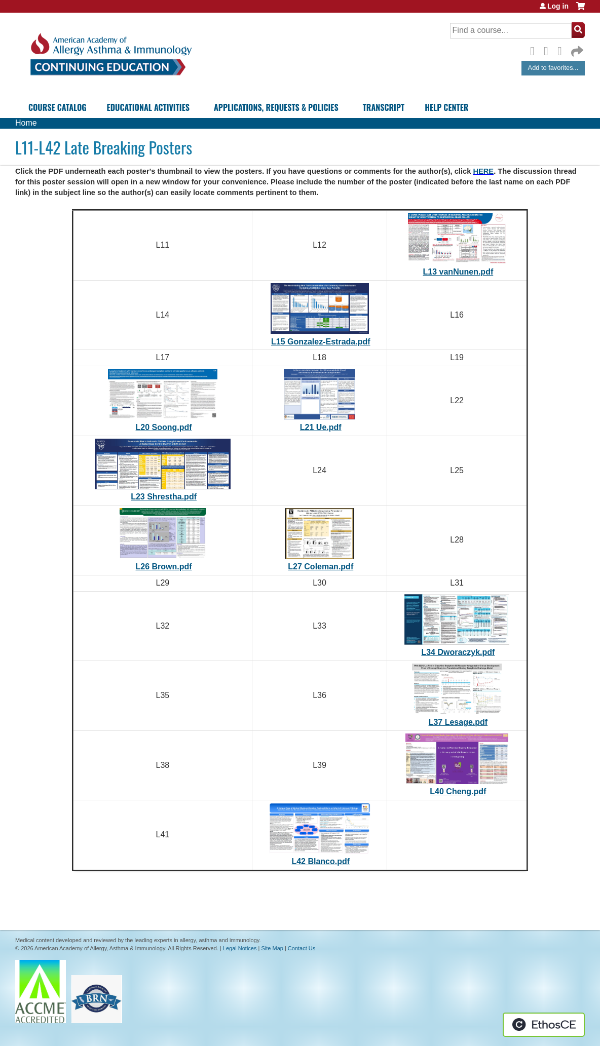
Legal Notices (240, 948)
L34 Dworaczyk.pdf (458, 652)
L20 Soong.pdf (164, 427)
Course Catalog (57, 107)
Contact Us (301, 948)
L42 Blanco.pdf (320, 861)
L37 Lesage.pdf (458, 722)
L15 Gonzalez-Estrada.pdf (320, 341)
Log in (558, 6)
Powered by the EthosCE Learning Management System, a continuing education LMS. (544, 1025)
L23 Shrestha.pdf (164, 496)
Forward (576, 49)
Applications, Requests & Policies (276, 107)
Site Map (272, 948)
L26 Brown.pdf (164, 566)
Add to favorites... (553, 67)
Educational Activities (148, 107)
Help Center (446, 107)
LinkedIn (562, 50)
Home (26, 123)
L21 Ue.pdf (321, 427)
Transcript (383, 107)
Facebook (535, 50)
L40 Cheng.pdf (458, 791)
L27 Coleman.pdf (320, 566)
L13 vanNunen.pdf (458, 271)
